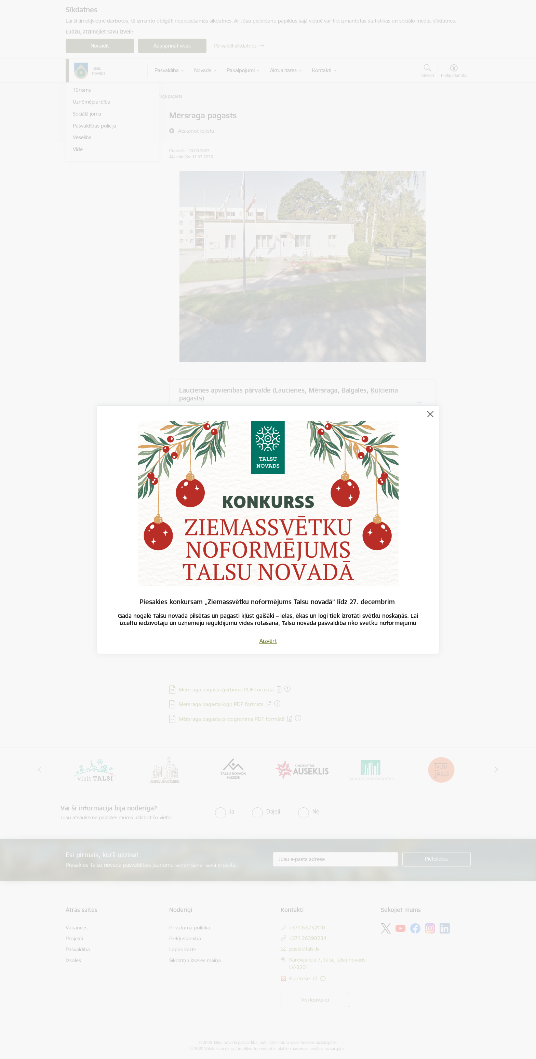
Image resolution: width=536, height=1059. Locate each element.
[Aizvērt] (430, 414)
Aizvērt (268, 640)
